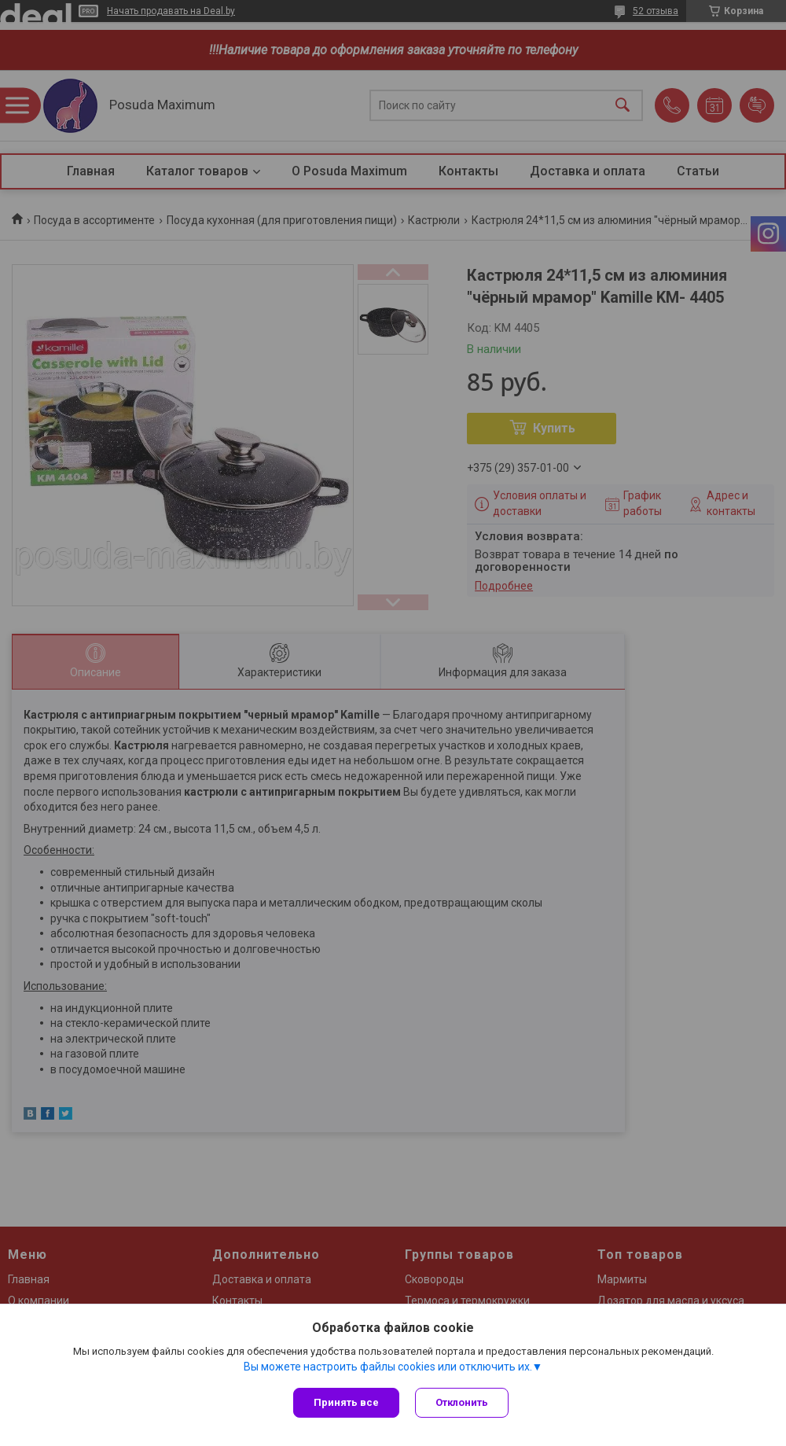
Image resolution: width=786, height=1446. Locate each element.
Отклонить (461, 1402)
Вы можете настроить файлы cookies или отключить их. (388, 1366)
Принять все (346, 1402)
